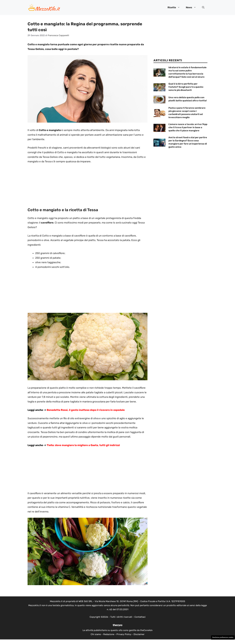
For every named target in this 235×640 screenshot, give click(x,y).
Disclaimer (139, 634)
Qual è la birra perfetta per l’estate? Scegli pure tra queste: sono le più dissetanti (186, 86)
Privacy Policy (123, 634)
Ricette (175, 7)
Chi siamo (96, 634)
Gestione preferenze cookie (222, 637)
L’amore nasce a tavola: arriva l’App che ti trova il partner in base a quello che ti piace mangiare (187, 127)
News (192, 7)
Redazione (108, 634)
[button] (203, 7)
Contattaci (140, 617)
